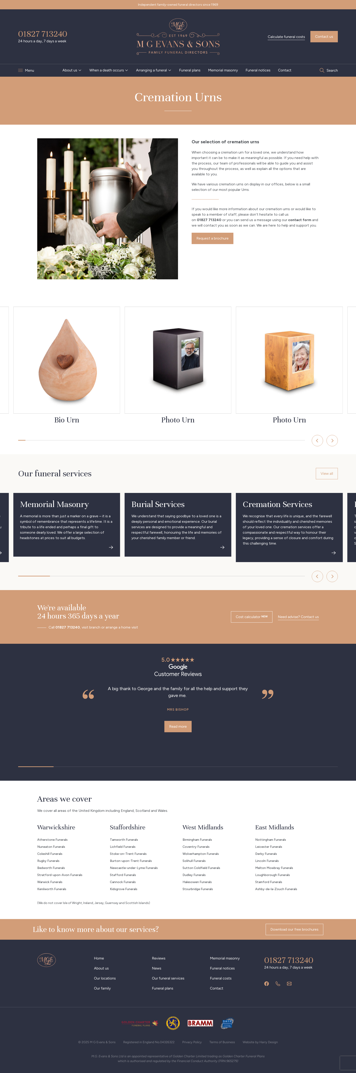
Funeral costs (221, 978)
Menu (29, 70)
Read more (178, 726)
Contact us (324, 36)
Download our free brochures (294, 929)
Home (99, 958)
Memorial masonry (223, 70)
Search (332, 70)
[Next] (332, 440)
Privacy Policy (192, 1042)
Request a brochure (212, 238)
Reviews (158, 958)
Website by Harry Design (260, 1042)
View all (327, 473)
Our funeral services (168, 978)
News (156, 968)
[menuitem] (72, 70)
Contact (285, 70)
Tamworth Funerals (124, 840)
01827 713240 (42, 33)
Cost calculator (252, 617)
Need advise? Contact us (298, 617)
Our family (102, 988)
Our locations (105, 978)
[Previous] (317, 440)
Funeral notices (258, 70)
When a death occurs (106, 70)
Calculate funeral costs (286, 37)
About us (69, 70)
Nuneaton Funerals (51, 847)
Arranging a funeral (151, 70)
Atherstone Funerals (52, 840)
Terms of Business (222, 1042)
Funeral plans (189, 70)
